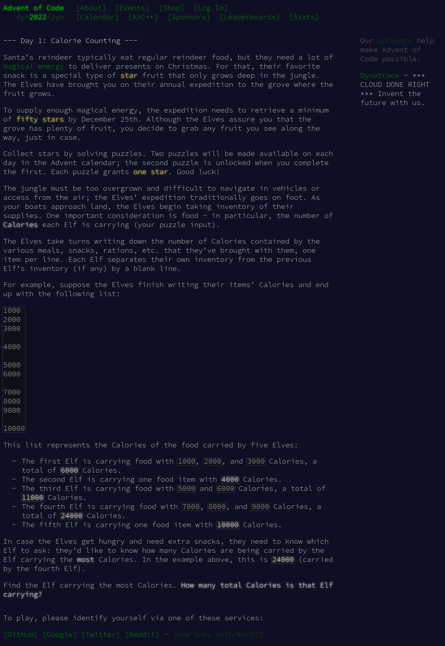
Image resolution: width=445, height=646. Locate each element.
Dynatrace (379, 75)
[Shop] (172, 7)
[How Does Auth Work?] (218, 634)
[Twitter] (100, 634)
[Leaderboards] (249, 16)
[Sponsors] (189, 16)
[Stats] (304, 16)
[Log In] (210, 7)
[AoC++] (143, 16)
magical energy (33, 66)
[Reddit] (142, 634)
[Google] (59, 634)
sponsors (395, 40)
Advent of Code (33, 7)
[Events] (132, 7)
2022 (38, 16)
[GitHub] (20, 634)
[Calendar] (97, 16)
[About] (91, 7)
